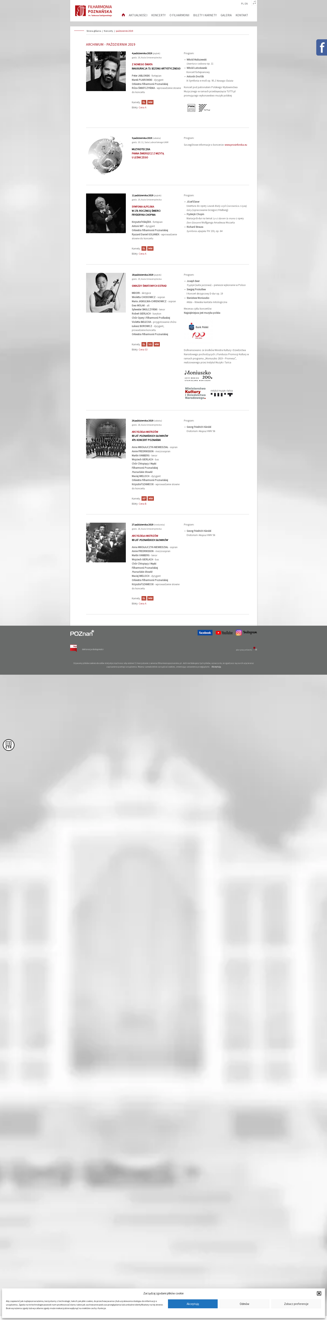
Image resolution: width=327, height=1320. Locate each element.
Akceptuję (193, 1304)
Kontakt (242, 15)
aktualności (138, 15)
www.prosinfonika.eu (236, 144)
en (246, 3)
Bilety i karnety (205, 15)
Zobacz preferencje (296, 1304)
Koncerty (158, 15)
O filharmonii (179, 15)
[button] (319, 1293)
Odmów (244, 1304)
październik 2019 (124, 30)
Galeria (226, 15)
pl (242, 3)
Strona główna (93, 30)
